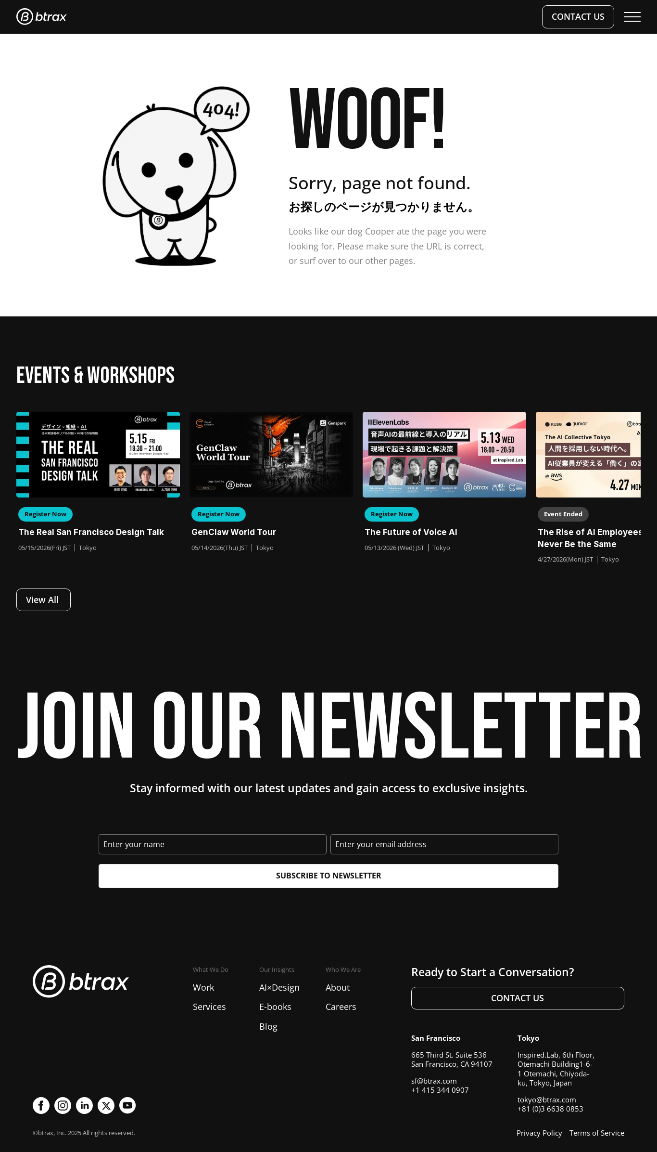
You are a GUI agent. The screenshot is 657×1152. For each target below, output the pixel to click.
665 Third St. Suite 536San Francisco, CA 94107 (452, 1059)
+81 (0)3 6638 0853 (550, 1108)
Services (209, 1006)
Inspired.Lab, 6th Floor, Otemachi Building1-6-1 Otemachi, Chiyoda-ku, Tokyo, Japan (556, 1069)
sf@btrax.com (434, 1081)
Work (203, 987)
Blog (268, 1026)
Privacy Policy (539, 1133)
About (338, 987)
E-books (275, 1006)
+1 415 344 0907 (440, 1090)
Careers (341, 1006)
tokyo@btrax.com (547, 1099)
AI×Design (279, 987)
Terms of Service (596, 1133)
